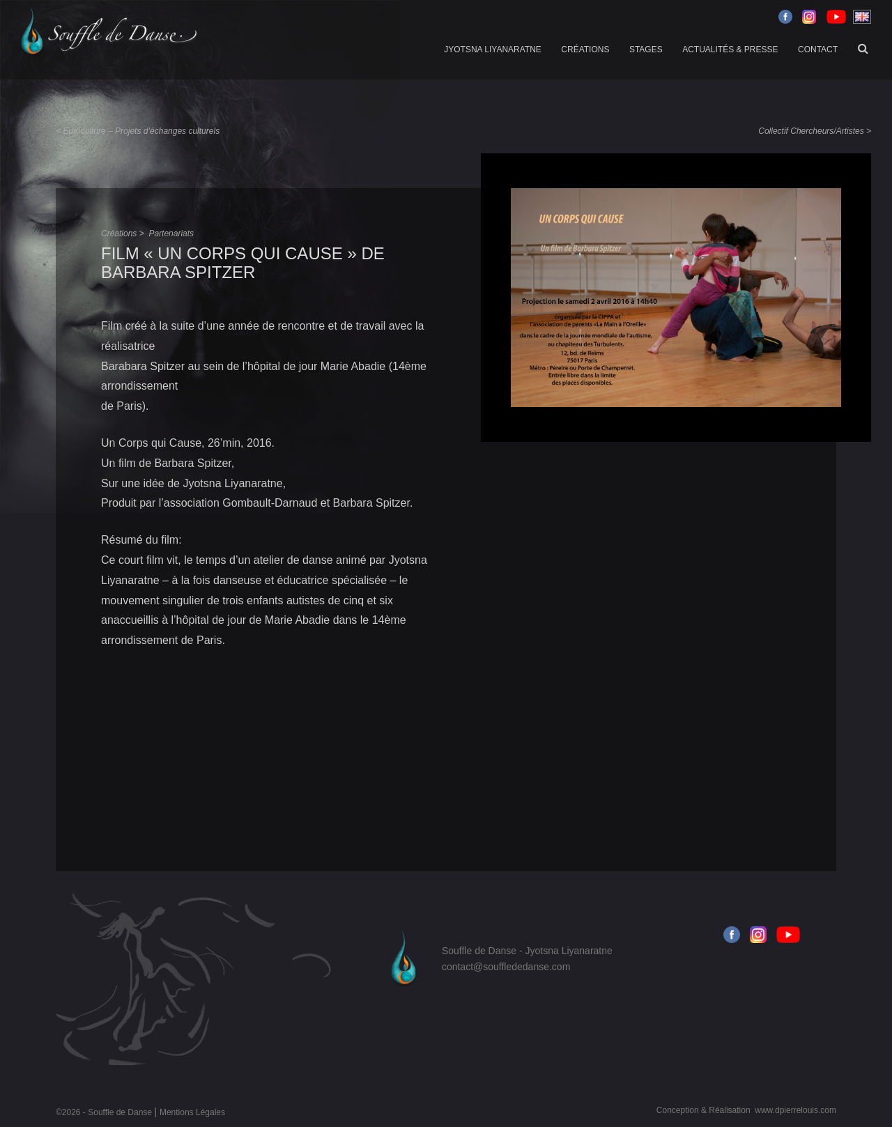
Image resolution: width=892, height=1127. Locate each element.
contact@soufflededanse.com (506, 966)
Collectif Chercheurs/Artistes (810, 131)
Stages (646, 49)
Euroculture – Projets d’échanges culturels (141, 131)
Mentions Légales (192, 1112)
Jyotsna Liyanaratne (492, 49)
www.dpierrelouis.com (795, 1110)
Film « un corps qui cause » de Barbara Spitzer (243, 262)
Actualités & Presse (730, 49)
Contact (818, 49)
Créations (585, 49)
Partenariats (171, 233)
